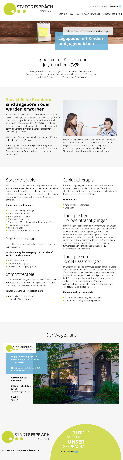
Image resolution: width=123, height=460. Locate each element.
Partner (92, 6)
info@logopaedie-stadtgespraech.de (26, 368)
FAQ (98, 6)
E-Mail (69, 452)
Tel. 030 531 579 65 (18, 371)
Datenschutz (34, 450)
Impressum (21, 450)
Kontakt (104, 6)
